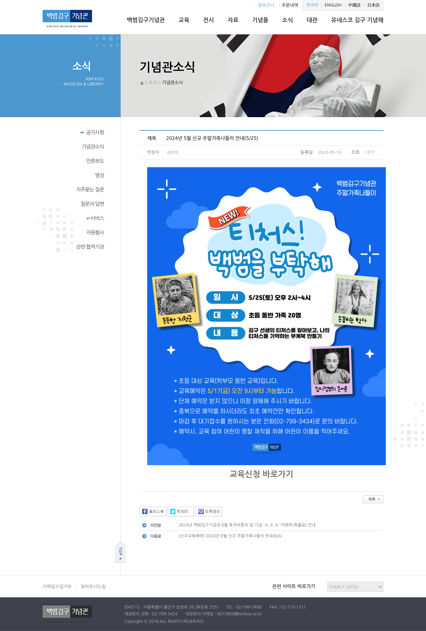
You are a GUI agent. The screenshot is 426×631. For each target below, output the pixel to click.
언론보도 (95, 160)
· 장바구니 (264, 5)
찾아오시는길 (93, 586)
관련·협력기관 (90, 246)
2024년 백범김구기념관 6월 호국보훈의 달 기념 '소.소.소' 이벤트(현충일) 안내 (247, 525)
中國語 (354, 5)
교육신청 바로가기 (261, 474)
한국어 (312, 5)
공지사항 (92, 132)
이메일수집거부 (57, 586)
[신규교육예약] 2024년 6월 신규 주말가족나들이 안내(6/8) (230, 536)
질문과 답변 (92, 203)
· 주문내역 (288, 5)
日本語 (373, 5)
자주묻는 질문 (90, 189)
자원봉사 (95, 232)
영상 (99, 175)
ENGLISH (333, 5)
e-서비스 (95, 218)
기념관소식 (92, 146)
